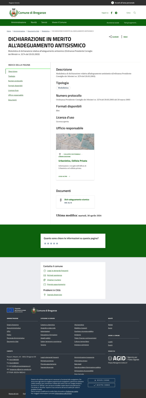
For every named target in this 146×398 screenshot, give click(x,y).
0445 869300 (14, 359)
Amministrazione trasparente (84, 357)
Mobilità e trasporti (80, 328)
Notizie (110, 324)
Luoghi (110, 341)
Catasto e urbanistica (48, 324)
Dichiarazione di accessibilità (83, 371)
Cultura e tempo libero (81, 341)
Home (9, 31)
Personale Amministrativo (15, 338)
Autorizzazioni (45, 331)
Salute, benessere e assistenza (51, 341)
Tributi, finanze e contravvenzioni (85, 338)
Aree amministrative (14, 328)
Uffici (8, 331)
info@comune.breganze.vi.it (21, 366)
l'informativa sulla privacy (63, 393)
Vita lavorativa (79, 324)
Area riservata (79, 374)
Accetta (101, 385)
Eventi (110, 345)
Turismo (43, 345)
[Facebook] (110, 12)
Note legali (77, 364)
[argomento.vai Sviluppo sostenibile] (72, 154)
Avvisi (110, 328)
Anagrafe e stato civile (48, 328)
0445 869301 (14, 363)
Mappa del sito (13, 393)
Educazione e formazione (49, 334)
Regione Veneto (14, 3)
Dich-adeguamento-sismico (76, 199)
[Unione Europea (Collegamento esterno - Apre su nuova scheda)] (17, 310)
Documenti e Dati (33, 31)
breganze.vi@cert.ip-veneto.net (20, 369)
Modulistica (46, 31)
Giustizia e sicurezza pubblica (83, 331)
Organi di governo (13, 324)
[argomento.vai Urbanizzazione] (65, 156)
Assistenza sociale (113, 22)
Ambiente (77, 334)
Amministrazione (19, 31)
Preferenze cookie (72, 391)
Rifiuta (101, 380)
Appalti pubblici (45, 338)
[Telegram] (115, 12)
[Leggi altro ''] (64, 176)
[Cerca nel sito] (134, 12)
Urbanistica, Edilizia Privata (73, 161)
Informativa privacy (80, 360)
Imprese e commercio (81, 345)
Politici (9, 334)
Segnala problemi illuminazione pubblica (87, 367)
